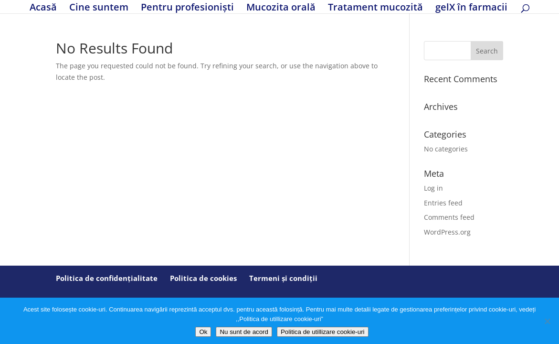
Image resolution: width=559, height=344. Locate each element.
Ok (203, 331)
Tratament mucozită (375, 8)
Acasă (43, 8)
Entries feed (443, 202)
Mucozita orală (281, 8)
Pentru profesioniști (187, 8)
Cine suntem (98, 8)
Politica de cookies (203, 278)
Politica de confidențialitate (107, 278)
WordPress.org (447, 231)
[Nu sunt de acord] (547, 321)
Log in (433, 188)
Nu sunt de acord (244, 331)
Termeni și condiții (283, 278)
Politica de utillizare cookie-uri (323, 331)
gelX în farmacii (471, 8)
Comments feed (449, 217)
